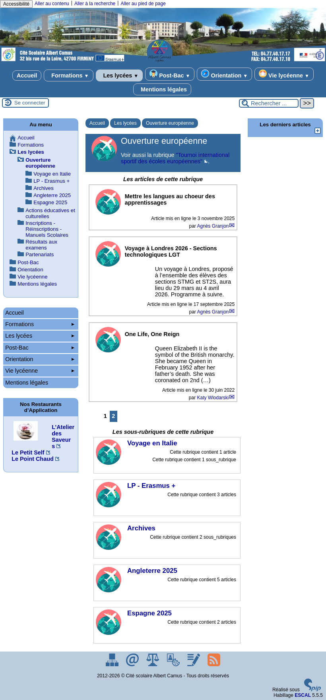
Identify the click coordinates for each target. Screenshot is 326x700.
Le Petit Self (28, 452)
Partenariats (39, 254)
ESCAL (303, 695)
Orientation (224, 74)
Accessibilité (16, 4)
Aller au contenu (52, 3)
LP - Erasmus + (51, 181)
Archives (43, 188)
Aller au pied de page (142, 3)
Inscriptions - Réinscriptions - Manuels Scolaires (46, 229)
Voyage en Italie (52, 174)
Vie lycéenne (284, 74)
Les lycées (119, 75)
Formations (68, 75)
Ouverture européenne (170, 123)
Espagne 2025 (50, 202)
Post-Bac (169, 74)
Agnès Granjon (213, 226)
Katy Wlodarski (213, 397)
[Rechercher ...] (269, 103)
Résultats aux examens (41, 245)
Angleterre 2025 (52, 195)
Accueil (27, 75)
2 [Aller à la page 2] (113, 416)
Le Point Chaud (33, 459)
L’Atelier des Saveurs (63, 436)
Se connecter (29, 103)
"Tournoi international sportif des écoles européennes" (175, 158)
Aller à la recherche (94, 3)
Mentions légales (162, 89)
